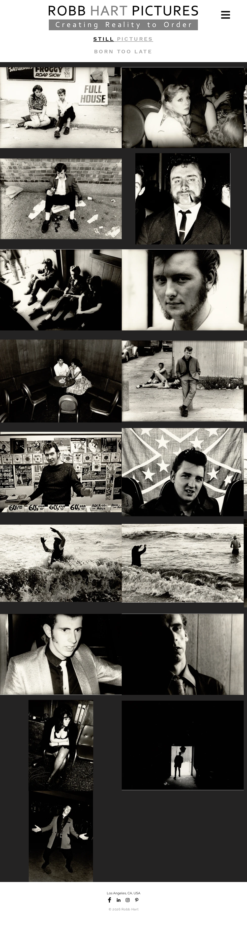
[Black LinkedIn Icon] (118, 900)
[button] (225, 15)
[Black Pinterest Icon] (136, 900)
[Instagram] (127, 900)
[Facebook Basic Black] (109, 900)
